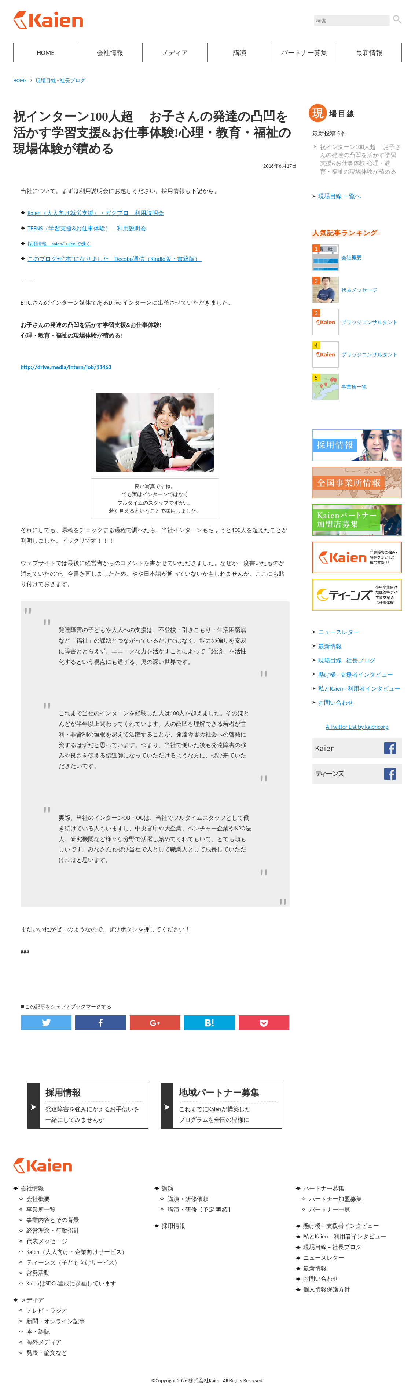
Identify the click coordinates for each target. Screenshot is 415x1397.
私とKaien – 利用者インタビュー (344, 1236)
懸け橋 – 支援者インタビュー (341, 1225)
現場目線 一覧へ (339, 196)
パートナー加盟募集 (335, 1199)
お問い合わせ (335, 702)
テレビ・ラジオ (46, 1310)
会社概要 (351, 258)
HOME (45, 53)
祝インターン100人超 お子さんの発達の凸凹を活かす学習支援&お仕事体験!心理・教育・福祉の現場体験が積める (360, 159)
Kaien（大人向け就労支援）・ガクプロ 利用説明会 (95, 213)
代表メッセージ (359, 290)
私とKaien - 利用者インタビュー (359, 688)
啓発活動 (38, 1272)
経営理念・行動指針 (52, 1230)
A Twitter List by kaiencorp (357, 726)
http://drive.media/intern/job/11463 (66, 367)
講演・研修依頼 (188, 1199)
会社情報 (110, 53)
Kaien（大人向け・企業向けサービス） (77, 1251)
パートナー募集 (304, 53)
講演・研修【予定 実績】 (201, 1209)
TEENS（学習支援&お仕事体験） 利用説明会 (86, 228)
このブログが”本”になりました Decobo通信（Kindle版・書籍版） (114, 258)
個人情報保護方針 (326, 1289)
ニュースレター (338, 632)
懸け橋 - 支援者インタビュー (355, 674)
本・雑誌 (38, 1331)
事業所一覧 (354, 387)
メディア (175, 53)
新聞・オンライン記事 (55, 1321)
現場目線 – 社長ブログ (332, 1247)
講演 (239, 53)
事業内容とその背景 (52, 1219)
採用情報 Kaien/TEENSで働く (58, 244)
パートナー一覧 (329, 1209)
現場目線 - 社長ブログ (61, 80)
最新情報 (369, 53)
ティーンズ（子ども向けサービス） (73, 1262)
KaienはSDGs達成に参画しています (71, 1283)
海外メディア (44, 1342)
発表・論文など (46, 1352)
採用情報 (173, 1225)
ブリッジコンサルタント (369, 322)
